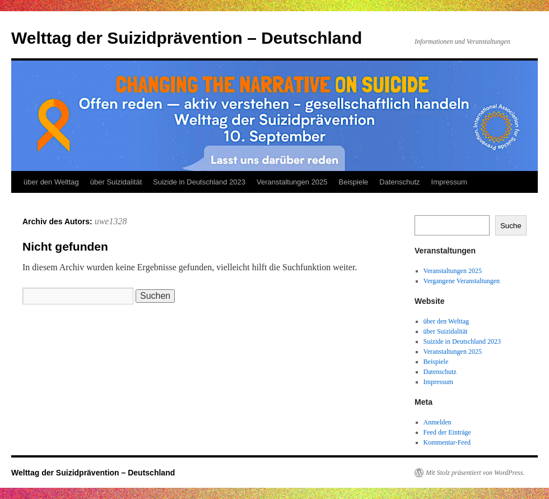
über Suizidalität (116, 182)
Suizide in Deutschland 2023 (199, 182)
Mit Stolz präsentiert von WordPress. (475, 473)
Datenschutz (399, 182)
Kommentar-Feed (447, 442)
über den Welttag (51, 182)
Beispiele (354, 182)
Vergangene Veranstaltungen (462, 281)
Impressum (449, 182)
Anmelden (438, 422)
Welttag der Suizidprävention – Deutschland (186, 38)
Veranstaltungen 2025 (292, 182)
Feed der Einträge (447, 432)
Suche (511, 225)
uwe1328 (111, 221)
